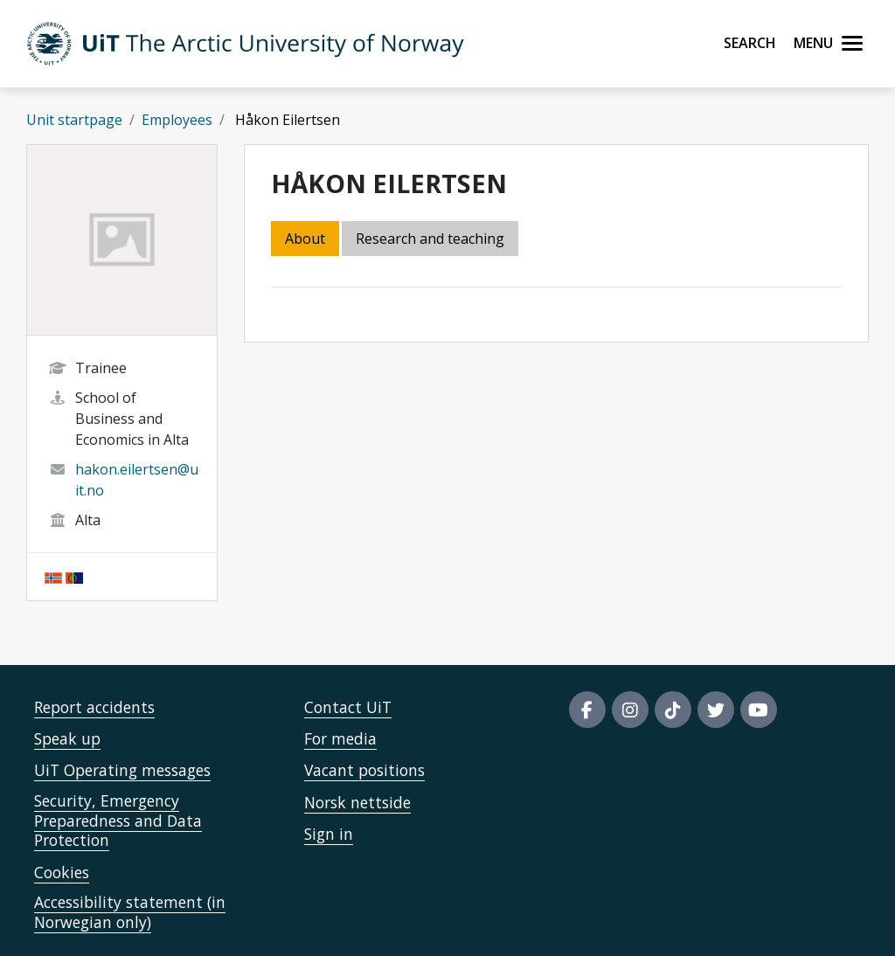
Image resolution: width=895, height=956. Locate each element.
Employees (177, 119)
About (305, 238)
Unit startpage (74, 119)
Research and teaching (430, 238)
